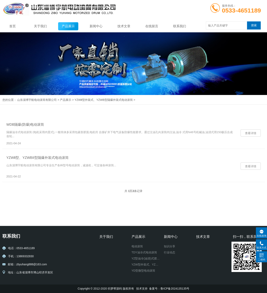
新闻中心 (96, 26)
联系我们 (179, 26)
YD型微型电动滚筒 (143, 270)
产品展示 (68, 26)
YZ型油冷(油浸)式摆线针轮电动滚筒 (146, 258)
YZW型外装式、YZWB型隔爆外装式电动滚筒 (146, 264)
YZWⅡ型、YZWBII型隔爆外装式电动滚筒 (37, 158)
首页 (12, 26)
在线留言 (151, 26)
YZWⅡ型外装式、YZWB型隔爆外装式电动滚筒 (103, 99)
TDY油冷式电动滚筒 (144, 252)
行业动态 (169, 252)
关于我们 (40, 26)
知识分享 (169, 246)
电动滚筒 (137, 246)
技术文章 (123, 26)
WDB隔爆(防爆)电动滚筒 (25, 124)
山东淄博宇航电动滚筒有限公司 (37, 99)
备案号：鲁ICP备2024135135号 (169, 288)
